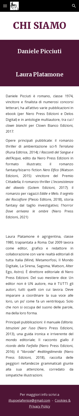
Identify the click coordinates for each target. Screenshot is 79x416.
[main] (39, 26)
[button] (5, 6)
